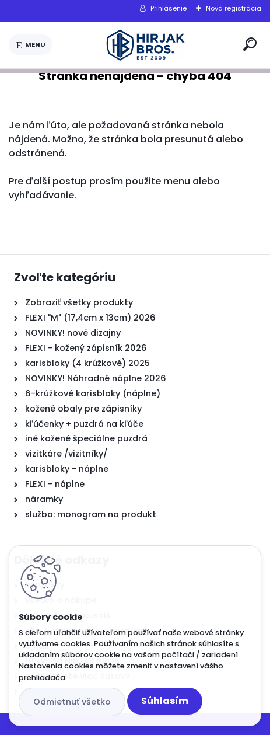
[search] (250, 44)
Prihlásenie (168, 8)
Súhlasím (164, 701)
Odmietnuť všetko (72, 702)
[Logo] (145, 45)
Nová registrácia (233, 8)
